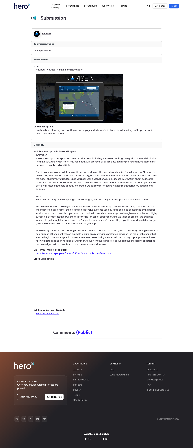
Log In (174, 6)
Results (123, 6)
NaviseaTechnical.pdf (47, 314)
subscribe (54, 397)
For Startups (90, 6)
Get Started (160, 6)
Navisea (46, 34)
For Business (72, 6)
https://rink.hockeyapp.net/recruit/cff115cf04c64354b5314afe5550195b (74, 253)
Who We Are (108, 6)
